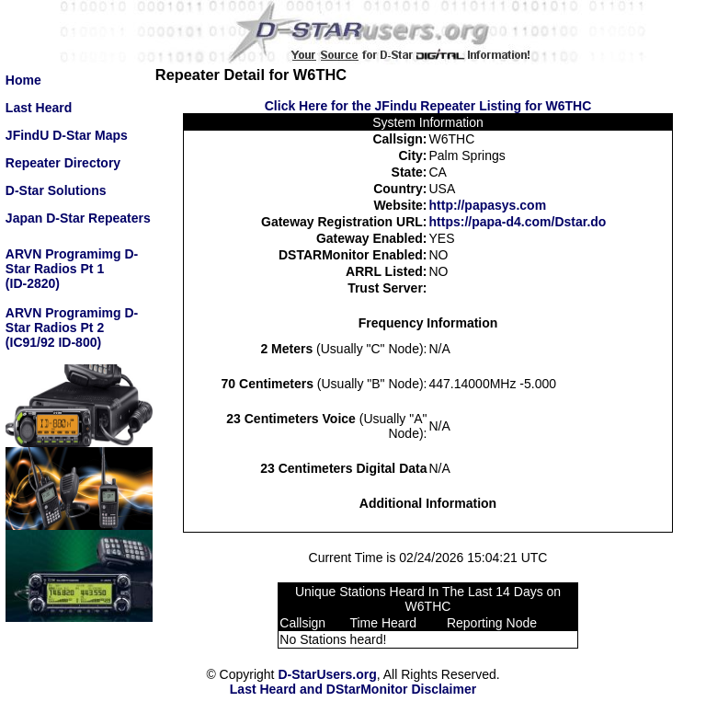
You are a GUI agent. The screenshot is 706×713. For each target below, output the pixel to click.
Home (23, 80)
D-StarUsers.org (327, 674)
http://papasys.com (488, 205)
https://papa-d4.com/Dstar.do (518, 221)
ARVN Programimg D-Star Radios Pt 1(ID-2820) (72, 269)
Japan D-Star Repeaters (78, 218)
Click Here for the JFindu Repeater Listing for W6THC (428, 105)
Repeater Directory (63, 162)
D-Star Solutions (56, 190)
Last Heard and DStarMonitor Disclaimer (353, 689)
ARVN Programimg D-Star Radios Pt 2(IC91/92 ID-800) (72, 327)
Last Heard (39, 107)
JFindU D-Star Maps (67, 135)
